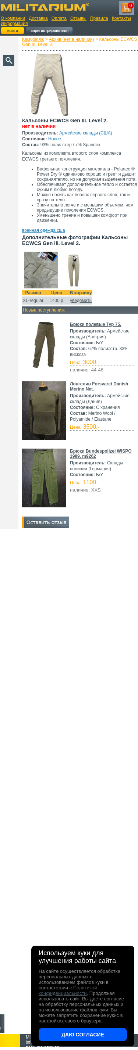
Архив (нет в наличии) (71, 39)
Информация (14, 23)
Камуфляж (33, 39)
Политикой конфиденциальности (68, 990)
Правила (99, 18)
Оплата (59, 18)
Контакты (121, 18)
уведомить (81, 300)
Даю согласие (82, 1035)
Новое (54, 138)
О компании (13, 18)
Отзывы (78, 18)
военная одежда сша (43, 230)
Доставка (38, 18)
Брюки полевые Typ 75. (95, 324)
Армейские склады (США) (85, 133)
